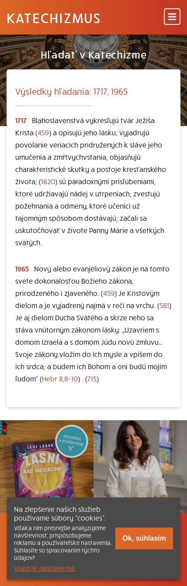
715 (92, 378)
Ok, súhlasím (144, 538)
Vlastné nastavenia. (45, 567)
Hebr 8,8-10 (60, 378)
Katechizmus (54, 17)
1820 (48, 181)
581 (164, 305)
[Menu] (172, 17)
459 (43, 132)
